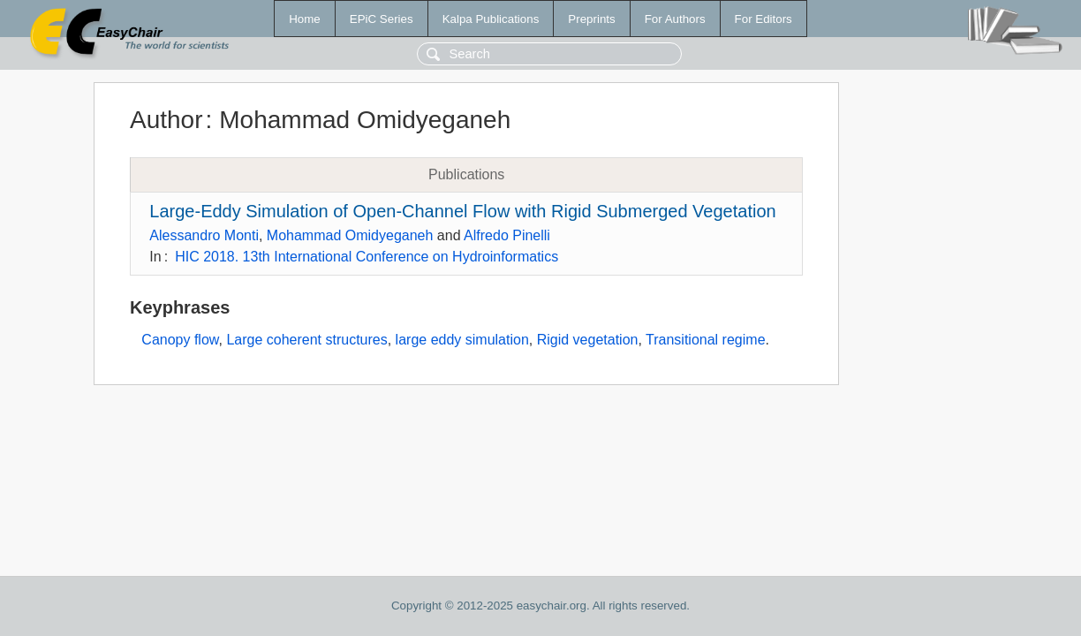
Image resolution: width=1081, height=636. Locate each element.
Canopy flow (179, 339)
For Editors (763, 19)
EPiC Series (381, 19)
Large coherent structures (306, 339)
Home (305, 19)
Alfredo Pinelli (507, 235)
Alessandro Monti (204, 235)
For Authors (675, 19)
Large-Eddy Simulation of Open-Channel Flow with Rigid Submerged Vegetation (462, 211)
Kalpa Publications (491, 19)
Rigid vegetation (588, 339)
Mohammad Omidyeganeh (350, 235)
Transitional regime (705, 339)
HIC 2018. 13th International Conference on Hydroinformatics (366, 256)
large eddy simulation (462, 339)
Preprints (591, 19)
